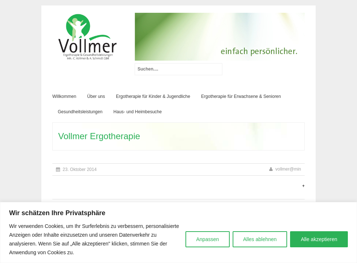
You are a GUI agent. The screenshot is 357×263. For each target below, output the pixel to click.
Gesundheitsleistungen (80, 111)
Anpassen (207, 239)
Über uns (96, 96)
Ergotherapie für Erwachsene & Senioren (241, 96)
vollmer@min (288, 169)
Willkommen (64, 96)
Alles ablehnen (260, 239)
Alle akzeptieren (319, 239)
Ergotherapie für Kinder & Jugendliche (153, 96)
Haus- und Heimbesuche (137, 111)
